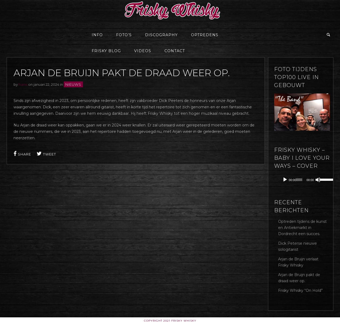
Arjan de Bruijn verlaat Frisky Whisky (298, 262)
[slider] (299, 179)
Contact (174, 50)
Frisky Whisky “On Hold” (300, 290)
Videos (142, 50)
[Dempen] (318, 179)
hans (23, 84)
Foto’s (124, 34)
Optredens (204, 34)
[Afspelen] (285, 179)
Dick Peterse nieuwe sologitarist (297, 246)
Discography (161, 34)
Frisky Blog (106, 50)
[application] (306, 179)
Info (97, 34)
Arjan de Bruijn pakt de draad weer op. (299, 277)
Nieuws (73, 84)
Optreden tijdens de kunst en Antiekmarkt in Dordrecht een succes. (302, 227)
